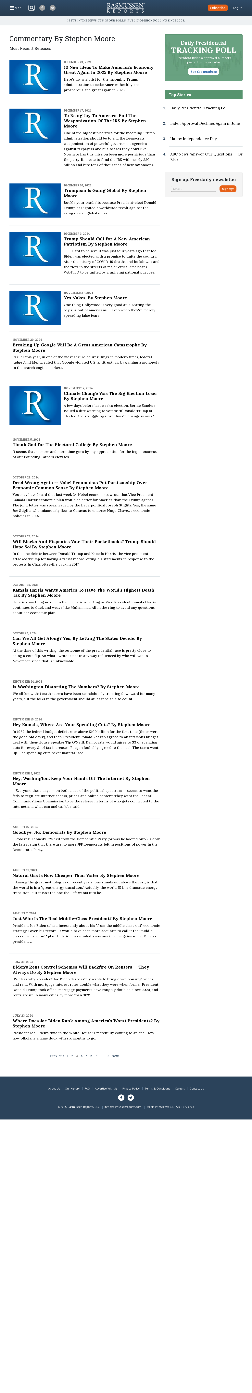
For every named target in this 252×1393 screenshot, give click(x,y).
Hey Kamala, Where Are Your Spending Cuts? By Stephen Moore (81, 724)
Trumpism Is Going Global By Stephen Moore (105, 193)
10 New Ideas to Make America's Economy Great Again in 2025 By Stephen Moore (109, 69)
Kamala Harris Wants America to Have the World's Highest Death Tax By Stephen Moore (83, 592)
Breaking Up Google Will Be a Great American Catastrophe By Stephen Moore (80, 347)
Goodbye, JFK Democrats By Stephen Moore (59, 832)
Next (116, 1056)
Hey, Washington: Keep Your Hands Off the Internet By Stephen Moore (81, 781)
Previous (57, 1056)
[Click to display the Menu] (16, 8)
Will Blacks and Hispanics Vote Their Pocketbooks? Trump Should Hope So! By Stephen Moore (84, 544)
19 (107, 1056)
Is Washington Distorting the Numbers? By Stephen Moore (76, 687)
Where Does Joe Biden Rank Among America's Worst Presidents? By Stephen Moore (86, 1023)
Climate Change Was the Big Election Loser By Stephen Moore (110, 396)
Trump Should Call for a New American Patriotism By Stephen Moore (107, 241)
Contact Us (197, 1088)
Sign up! (228, 189)
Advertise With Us (106, 1088)
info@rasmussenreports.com (123, 1107)
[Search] (31, 8)
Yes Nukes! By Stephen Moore (95, 298)
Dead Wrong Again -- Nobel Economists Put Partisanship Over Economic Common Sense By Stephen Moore (80, 485)
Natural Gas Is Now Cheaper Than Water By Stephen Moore (76, 875)
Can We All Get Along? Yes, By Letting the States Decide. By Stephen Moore (77, 641)
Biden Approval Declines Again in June (205, 123)
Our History (72, 1088)
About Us (54, 1088)
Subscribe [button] (217, 8)
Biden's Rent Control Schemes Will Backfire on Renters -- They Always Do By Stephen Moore (81, 969)
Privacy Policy (131, 1088)
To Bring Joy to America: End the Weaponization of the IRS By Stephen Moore (105, 121)
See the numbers (204, 72)
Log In (238, 7)
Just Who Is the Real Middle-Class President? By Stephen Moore (82, 918)
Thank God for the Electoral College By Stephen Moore (72, 444)
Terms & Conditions (157, 1088)
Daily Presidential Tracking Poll (199, 108)
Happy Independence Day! (194, 138)
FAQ (87, 1088)
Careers (180, 1088)
